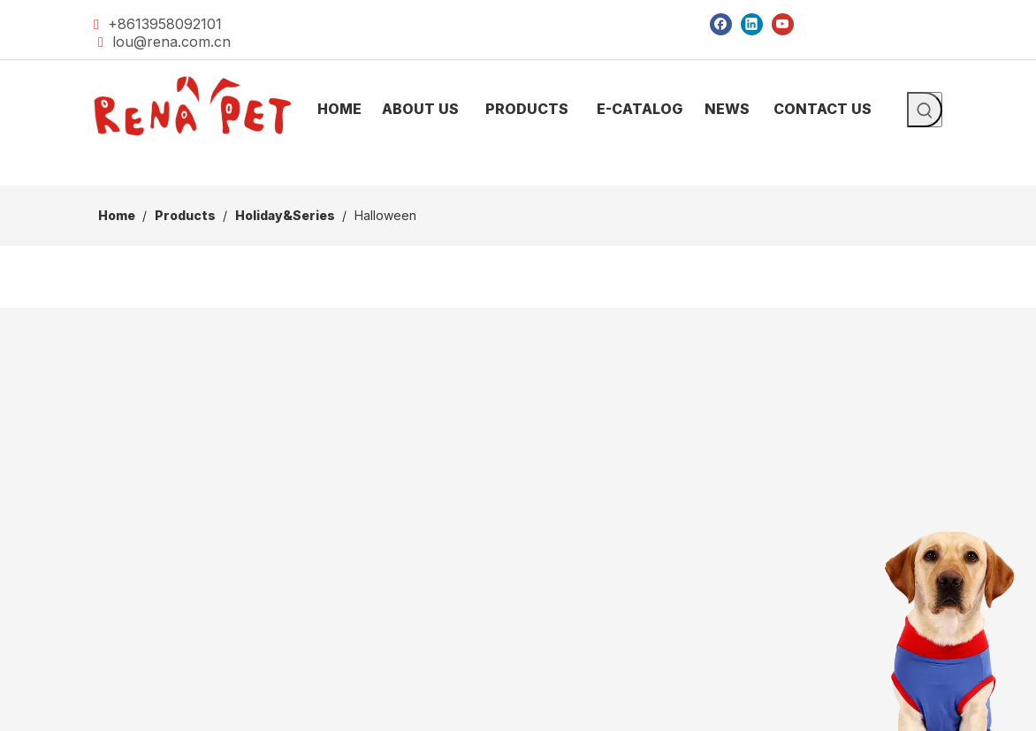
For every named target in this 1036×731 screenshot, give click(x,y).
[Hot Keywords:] (924, 109)
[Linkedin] (752, 23)
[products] (518, 171)
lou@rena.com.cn (171, 41)
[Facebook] (721, 23)
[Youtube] (783, 23)
